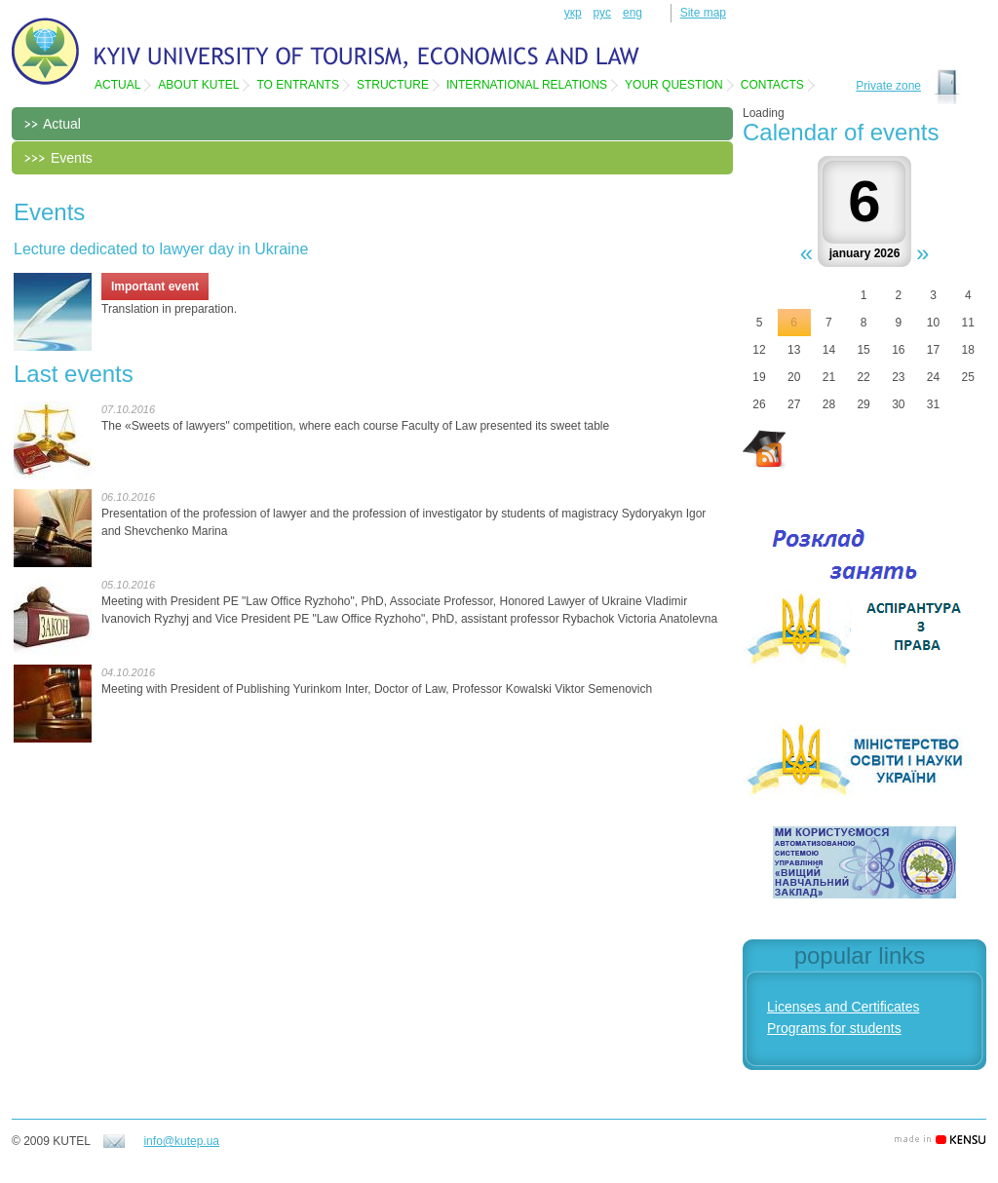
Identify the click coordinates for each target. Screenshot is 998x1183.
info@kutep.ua (181, 1141)
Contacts (772, 85)
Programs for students (834, 1028)
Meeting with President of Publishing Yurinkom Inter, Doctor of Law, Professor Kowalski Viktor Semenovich (376, 689)
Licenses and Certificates (843, 1006)
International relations (526, 85)
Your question (674, 85)
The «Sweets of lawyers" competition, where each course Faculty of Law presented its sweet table (355, 426)
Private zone (888, 86)
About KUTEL (198, 85)
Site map (703, 12)
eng (632, 12)
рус (602, 12)
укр (573, 12)
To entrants (297, 85)
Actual (117, 85)
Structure (393, 85)
